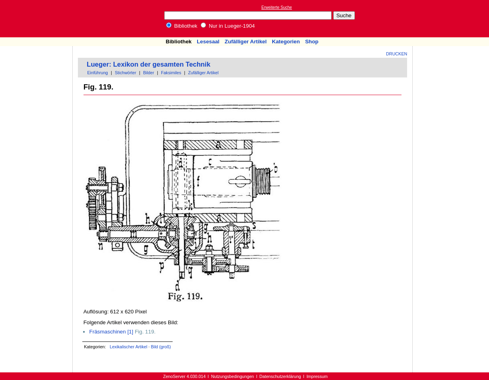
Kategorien (286, 42)
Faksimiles (171, 72)
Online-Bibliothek (38, 18)
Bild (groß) (161, 346)
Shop (311, 42)
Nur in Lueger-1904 (228, 26)
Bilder (148, 72)
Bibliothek (182, 26)
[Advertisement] (452, 18)
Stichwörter (125, 72)
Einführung (97, 72)
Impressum (317, 376)
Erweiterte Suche (276, 7)
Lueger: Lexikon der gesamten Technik (148, 64)
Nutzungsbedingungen (232, 376)
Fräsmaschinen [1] (111, 332)
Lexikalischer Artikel (128, 346)
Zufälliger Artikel (246, 42)
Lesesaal (208, 42)
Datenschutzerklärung (280, 376)
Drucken (397, 53)
